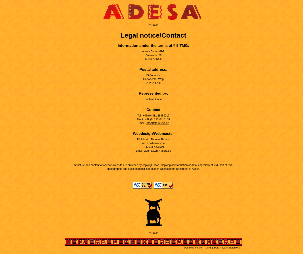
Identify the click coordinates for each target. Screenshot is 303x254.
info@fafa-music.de (157, 123)
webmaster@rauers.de (157, 150)
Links (208, 247)
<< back (153, 24)
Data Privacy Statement (227, 247)
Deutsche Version (193, 247)
